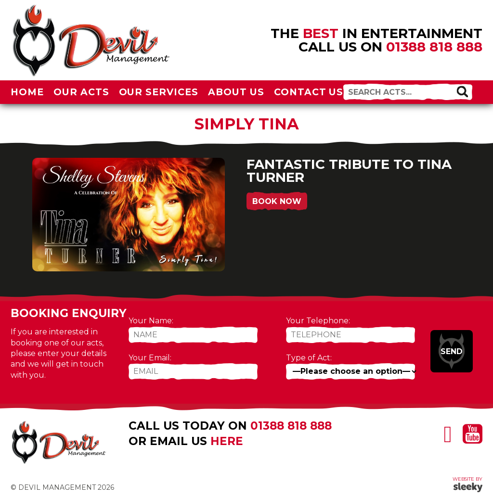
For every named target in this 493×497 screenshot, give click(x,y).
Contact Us (309, 92)
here (226, 441)
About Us (236, 92)
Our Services (159, 92)
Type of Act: (309, 357)
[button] (462, 91)
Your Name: (151, 320)
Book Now (276, 201)
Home (27, 92)
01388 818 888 (434, 46)
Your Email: (150, 357)
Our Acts (81, 92)
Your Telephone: (318, 320)
